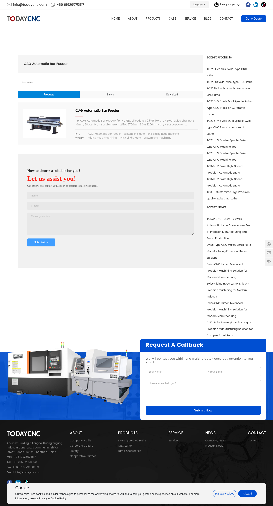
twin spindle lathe (130, 138)
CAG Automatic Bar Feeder (97, 110)
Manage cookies (224, 493)
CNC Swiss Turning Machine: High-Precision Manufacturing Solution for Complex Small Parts (230, 329)
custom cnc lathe (134, 134)
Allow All (247, 493)
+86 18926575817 (70, 4)
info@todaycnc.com (30, 4)
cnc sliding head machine (163, 134)
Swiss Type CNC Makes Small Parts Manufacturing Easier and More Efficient (229, 251)
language (198, 4)
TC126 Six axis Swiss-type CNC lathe (230, 82)
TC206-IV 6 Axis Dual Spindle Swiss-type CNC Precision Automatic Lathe (230, 127)
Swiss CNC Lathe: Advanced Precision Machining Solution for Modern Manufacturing (227, 270)
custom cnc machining (157, 138)
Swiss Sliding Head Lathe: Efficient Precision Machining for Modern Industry (228, 290)
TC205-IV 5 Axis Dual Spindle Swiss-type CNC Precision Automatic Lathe (230, 108)
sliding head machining (102, 138)
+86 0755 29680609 (25, 462)
